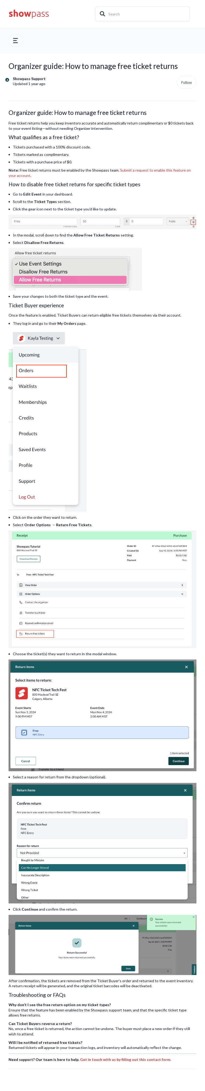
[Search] (142, 14)
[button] (16, 41)
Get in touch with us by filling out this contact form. (125, 1059)
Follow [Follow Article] (186, 82)
